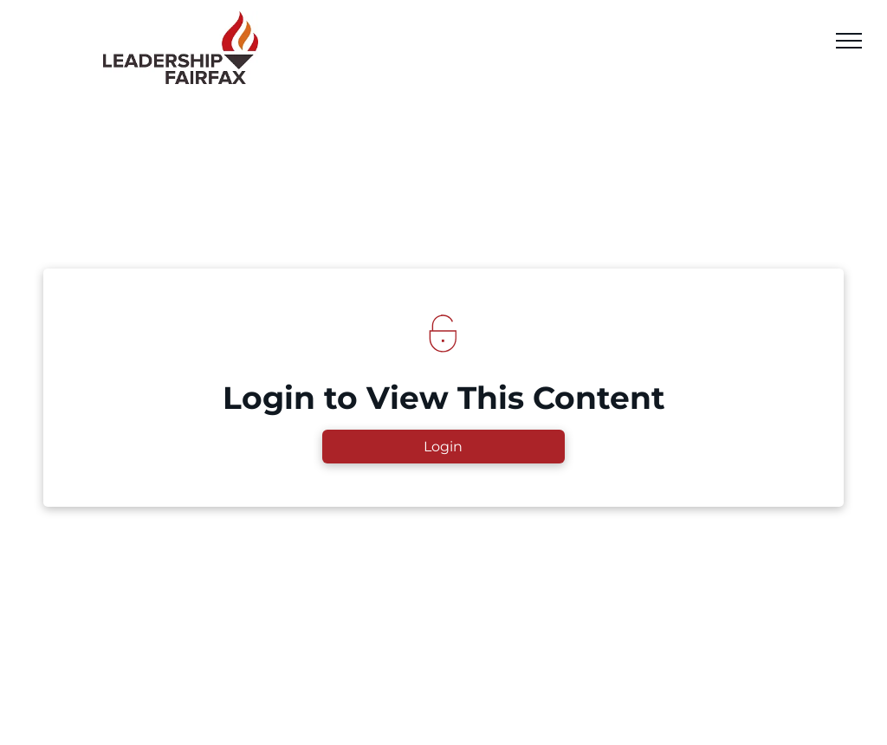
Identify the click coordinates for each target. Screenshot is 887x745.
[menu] (848, 40)
